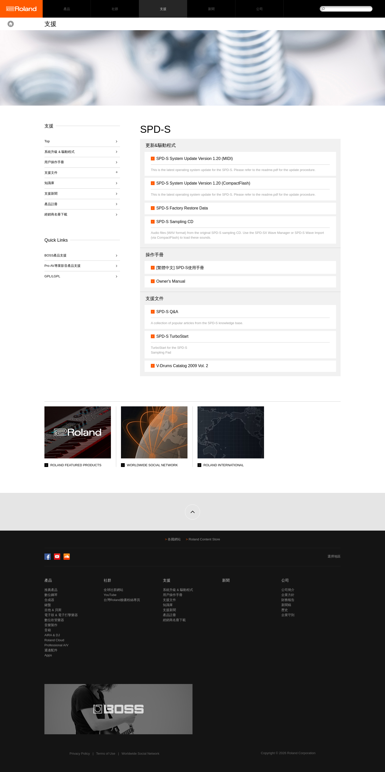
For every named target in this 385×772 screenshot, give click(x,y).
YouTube (110, 595)
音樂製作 (50, 625)
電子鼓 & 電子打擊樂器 (61, 615)
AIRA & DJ (52, 635)
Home (10, 23)
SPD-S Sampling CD (175, 222)
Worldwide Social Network (140, 753)
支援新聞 (50, 193)
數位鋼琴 (50, 595)
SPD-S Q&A (167, 312)
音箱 (47, 630)
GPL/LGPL (52, 276)
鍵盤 (47, 605)
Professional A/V (56, 645)
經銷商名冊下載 (55, 214)
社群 (115, 9)
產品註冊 (50, 204)
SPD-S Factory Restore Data (182, 208)
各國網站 (174, 539)
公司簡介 (287, 590)
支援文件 (169, 600)
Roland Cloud (54, 640)
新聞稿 (286, 605)
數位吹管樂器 (54, 620)
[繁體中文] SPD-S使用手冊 (180, 268)
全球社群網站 (113, 590)
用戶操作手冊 (54, 162)
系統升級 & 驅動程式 (59, 152)
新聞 (211, 9)
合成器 (49, 600)
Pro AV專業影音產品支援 (62, 266)
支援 (163, 9)
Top (47, 141)
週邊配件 (50, 650)
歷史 (284, 610)
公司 (259, 9)
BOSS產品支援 (55, 255)
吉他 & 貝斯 (52, 610)
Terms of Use (105, 753)
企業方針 (287, 595)
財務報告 (287, 600)
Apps (48, 655)
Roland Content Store (204, 539)
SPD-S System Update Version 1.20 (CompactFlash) (203, 183)
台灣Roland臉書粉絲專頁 (122, 600)
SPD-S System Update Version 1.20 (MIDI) (194, 158)
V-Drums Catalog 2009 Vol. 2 (182, 366)
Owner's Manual (170, 281)
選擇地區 (334, 556)
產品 (48, 580)
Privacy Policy (80, 753)
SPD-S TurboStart (172, 336)
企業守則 (287, 615)
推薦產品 (50, 590)
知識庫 (49, 183)
